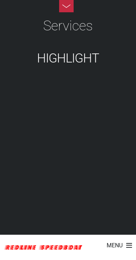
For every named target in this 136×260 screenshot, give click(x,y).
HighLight (68, 58)
